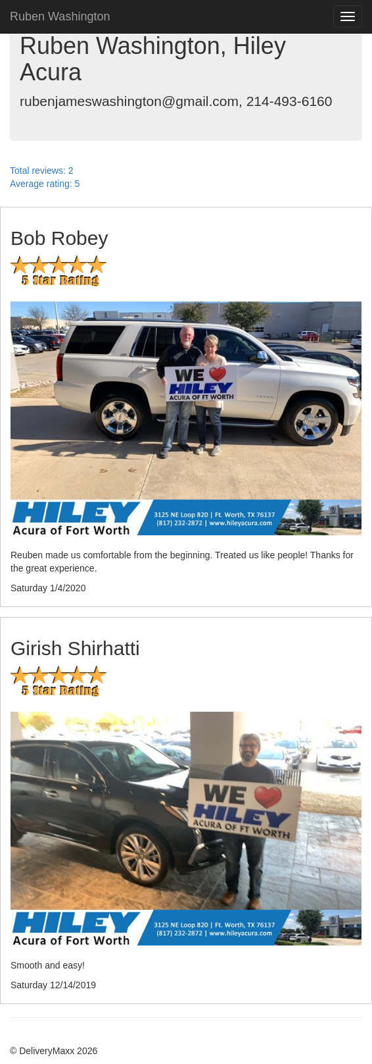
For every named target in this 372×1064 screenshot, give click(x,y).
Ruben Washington (60, 16)
